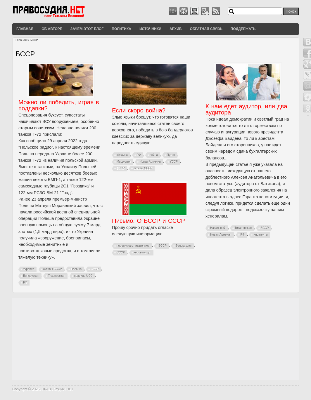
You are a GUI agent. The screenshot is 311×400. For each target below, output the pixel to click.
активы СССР (52, 269)
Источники (150, 29)
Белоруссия (31, 275)
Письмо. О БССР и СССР (148, 221)
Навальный (218, 227)
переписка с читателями (133, 245)
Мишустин (124, 161)
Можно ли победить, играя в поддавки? (58, 105)
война (154, 154)
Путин (171, 154)
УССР (174, 161)
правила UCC (83, 275)
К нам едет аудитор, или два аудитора (246, 109)
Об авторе (52, 29)
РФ (25, 282)
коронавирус (142, 252)
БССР (95, 269)
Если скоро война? (138, 110)
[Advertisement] (155, 339)
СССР (121, 252)
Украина (28, 269)
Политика (121, 29)
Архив (176, 29)
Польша (76, 269)
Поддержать (243, 29)
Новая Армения (150, 161)
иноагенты (260, 234)
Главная (24, 29)
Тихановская (56, 275)
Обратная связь (206, 29)
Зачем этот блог (86, 29)
